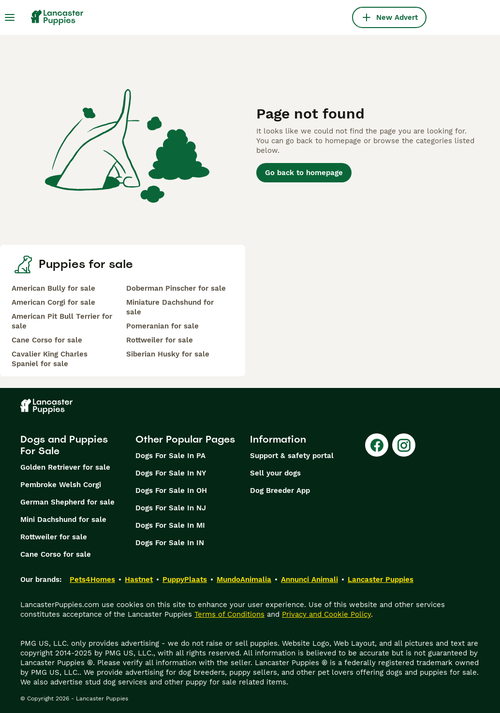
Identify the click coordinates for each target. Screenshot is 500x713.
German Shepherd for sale (67, 502)
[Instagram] (403, 445)
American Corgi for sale (53, 302)
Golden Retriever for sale (65, 467)
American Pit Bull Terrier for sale (62, 321)
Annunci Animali (309, 579)
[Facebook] (376, 445)
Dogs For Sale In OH (171, 490)
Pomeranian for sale (162, 326)
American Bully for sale (53, 288)
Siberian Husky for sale (167, 354)
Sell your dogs (275, 473)
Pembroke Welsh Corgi (60, 484)
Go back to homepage (304, 172)
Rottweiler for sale (159, 340)
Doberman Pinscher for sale (176, 288)
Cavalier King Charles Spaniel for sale (50, 359)
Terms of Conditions (229, 614)
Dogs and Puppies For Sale (64, 445)
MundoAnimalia (244, 579)
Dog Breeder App (280, 490)
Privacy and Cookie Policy (326, 614)
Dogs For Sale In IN (169, 542)
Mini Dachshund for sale (63, 519)
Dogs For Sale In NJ (170, 508)
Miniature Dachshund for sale (170, 307)
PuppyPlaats (184, 579)
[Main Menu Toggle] (9, 17)
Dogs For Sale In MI (170, 525)
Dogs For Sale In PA (170, 455)
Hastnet (139, 579)
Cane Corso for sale (47, 340)
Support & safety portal (292, 455)
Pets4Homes (92, 579)
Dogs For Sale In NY (170, 473)
